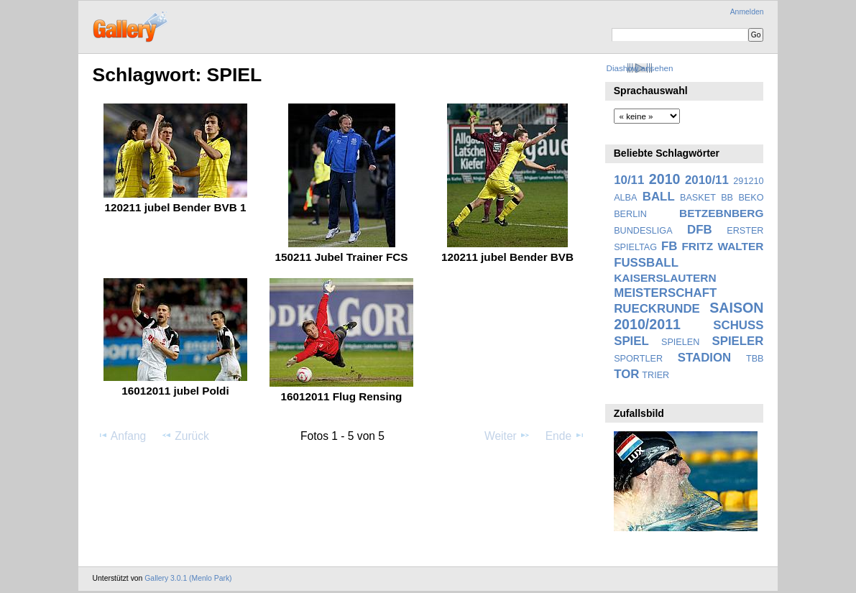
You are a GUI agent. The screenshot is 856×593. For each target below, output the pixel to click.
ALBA (625, 198)
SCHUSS (738, 325)
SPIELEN (680, 342)
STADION (704, 357)
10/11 (629, 180)
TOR (626, 374)
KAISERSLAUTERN (665, 278)
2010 (665, 179)
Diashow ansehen (639, 68)
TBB (755, 359)
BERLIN (630, 214)
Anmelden (747, 12)
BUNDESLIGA (643, 231)
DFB (699, 229)
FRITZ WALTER (722, 246)
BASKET (698, 198)
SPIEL (631, 341)
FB (669, 246)
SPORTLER (638, 359)
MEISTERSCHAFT (665, 293)
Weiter (507, 435)
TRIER (655, 375)
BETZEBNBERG (721, 213)
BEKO (750, 198)
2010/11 (707, 180)
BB (727, 198)
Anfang (122, 435)
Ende (566, 435)
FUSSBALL (646, 263)
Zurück (185, 435)
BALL (659, 196)
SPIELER (737, 341)
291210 (748, 181)
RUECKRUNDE (657, 309)
